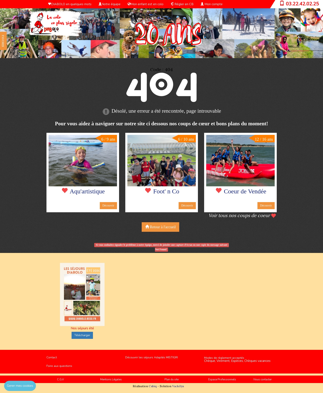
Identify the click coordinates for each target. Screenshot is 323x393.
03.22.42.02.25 (302, 3)
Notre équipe (110, 4)
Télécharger (82, 335)
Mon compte (212, 4)
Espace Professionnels (222, 379)
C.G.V (60, 379)
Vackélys (178, 386)
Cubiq (153, 386)
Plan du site (172, 379)
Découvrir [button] (108, 205)
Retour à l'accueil (160, 227)
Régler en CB (182, 4)
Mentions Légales (111, 379)
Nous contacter (263, 379)
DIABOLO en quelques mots (69, 4)
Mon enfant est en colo (145, 4)
